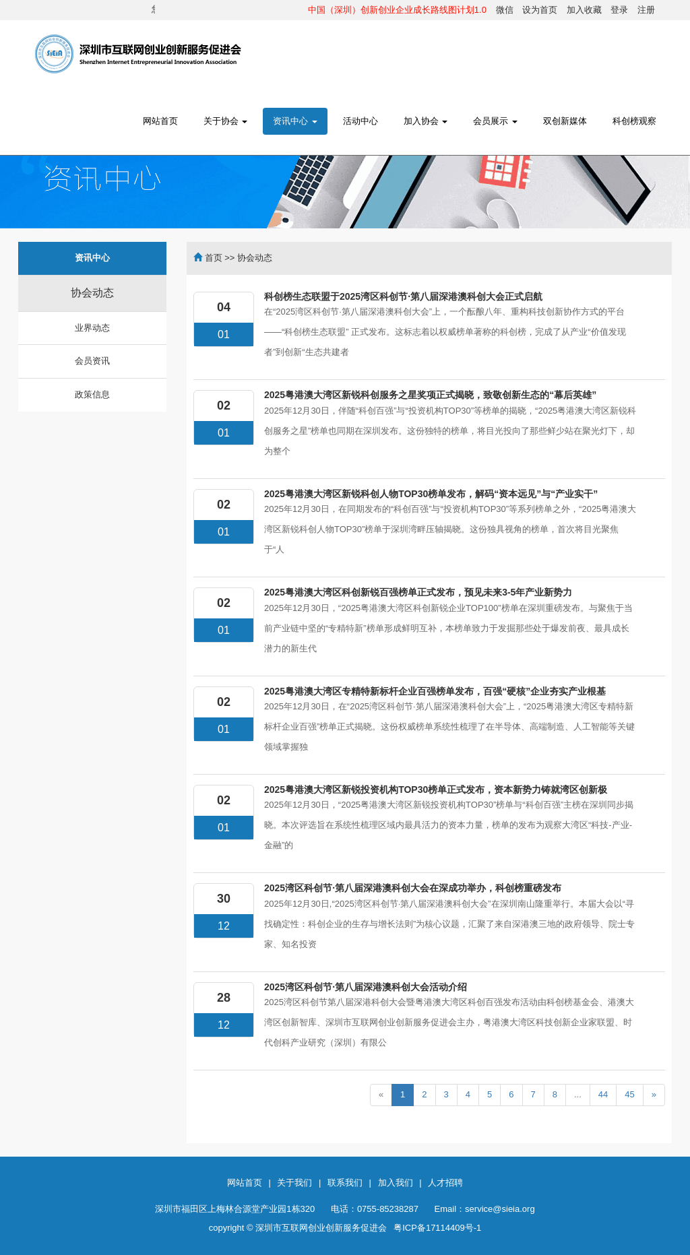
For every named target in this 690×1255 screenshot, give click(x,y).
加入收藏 (584, 10)
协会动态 (92, 292)
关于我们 (294, 1183)
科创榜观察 (634, 121)
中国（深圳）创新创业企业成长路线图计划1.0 (397, 10)
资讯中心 (295, 121)
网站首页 (160, 121)
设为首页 (539, 10)
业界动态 (92, 328)
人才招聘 (445, 1183)
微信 (504, 10)
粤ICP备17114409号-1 (437, 1228)
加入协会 (426, 121)
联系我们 (345, 1183)
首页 (213, 258)
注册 (646, 10)
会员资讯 (92, 361)
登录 (619, 10)
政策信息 (92, 394)
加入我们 (395, 1183)
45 (629, 1094)
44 (603, 1094)
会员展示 (495, 121)
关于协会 (225, 121)
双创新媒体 (565, 121)
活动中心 (360, 121)
